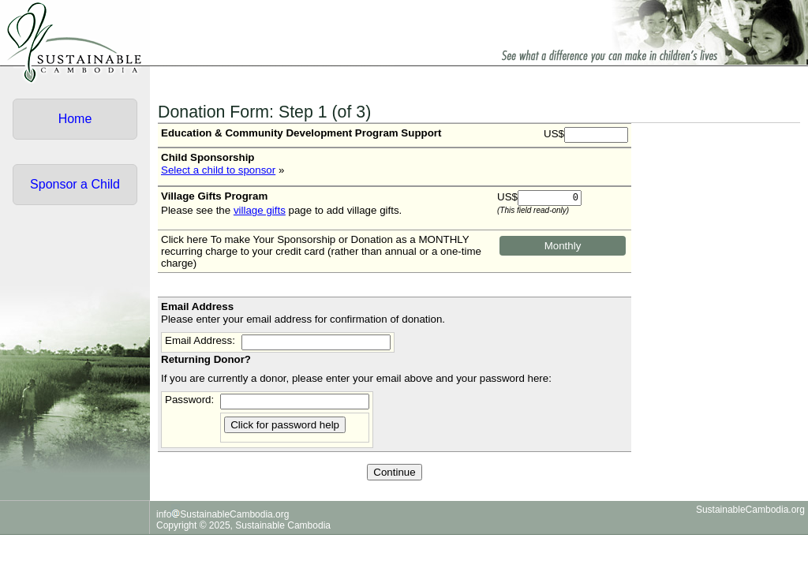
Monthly (563, 246)
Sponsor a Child (75, 184)
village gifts (260, 210)
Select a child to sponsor (218, 170)
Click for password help (284, 425)
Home (75, 118)
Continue (394, 472)
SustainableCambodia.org (750, 509)
